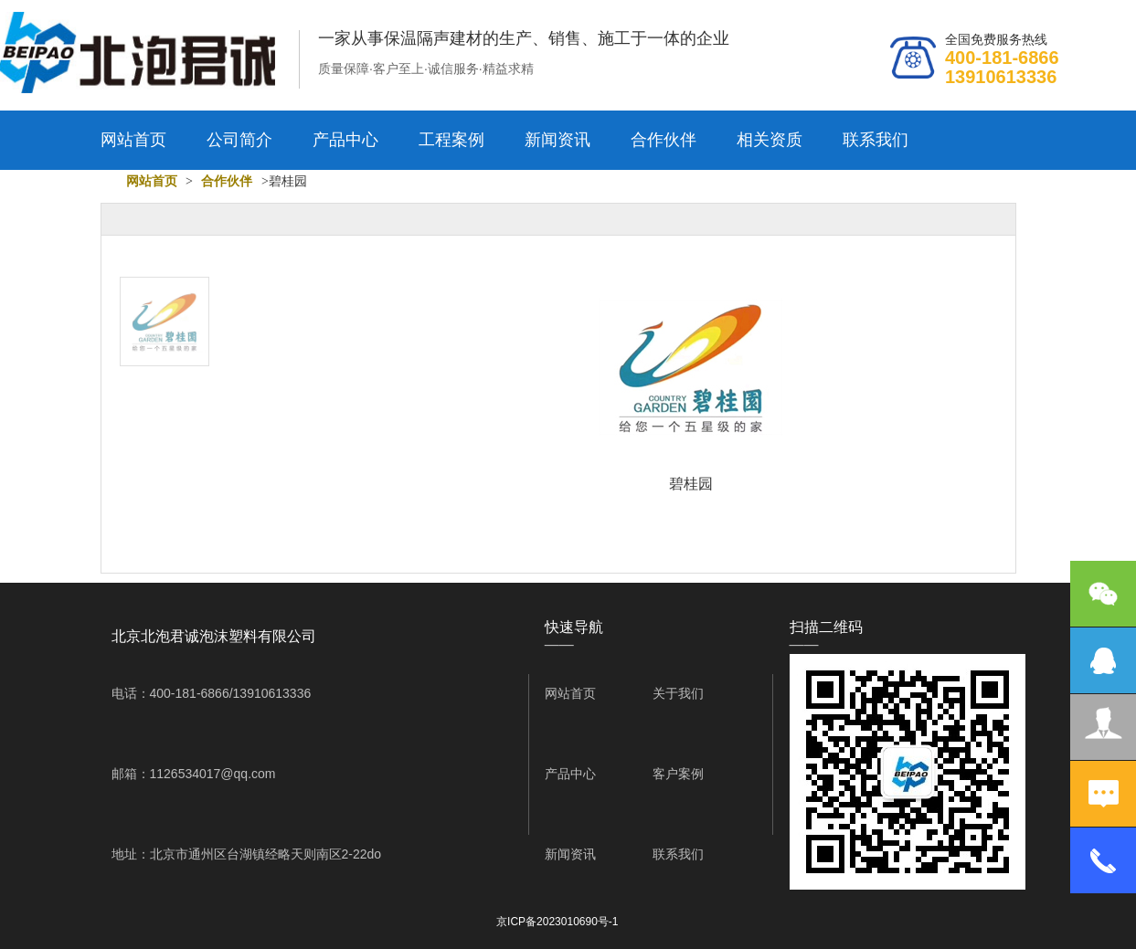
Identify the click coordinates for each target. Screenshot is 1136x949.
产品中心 (345, 140)
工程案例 (451, 140)
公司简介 (239, 140)
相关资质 (769, 140)
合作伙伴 (663, 140)
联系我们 (875, 140)
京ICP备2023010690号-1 (557, 921)
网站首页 (133, 140)
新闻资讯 (557, 140)
